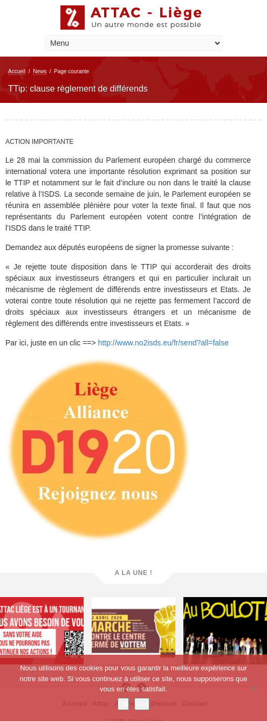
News (39, 71)
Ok (123, 704)
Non (141, 704)
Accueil (16, 71)
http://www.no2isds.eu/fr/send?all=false (163, 342)
